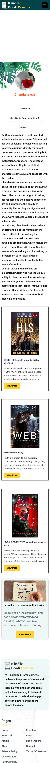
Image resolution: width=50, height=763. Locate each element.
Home (4, 730)
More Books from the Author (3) (25, 118)
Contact (30, 746)
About (4, 746)
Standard (6, 735)
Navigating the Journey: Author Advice (24, 605)
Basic (29, 735)
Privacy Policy (9, 751)
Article (5, 740)
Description (25, 108)
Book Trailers (33, 740)
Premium (31, 730)
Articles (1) (25, 127)
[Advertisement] (25, 36)
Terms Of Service (36, 751)
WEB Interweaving (13, 452)
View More (12, 386)
